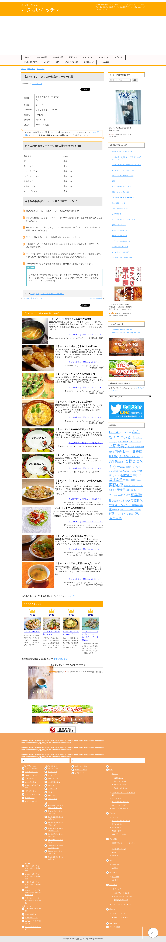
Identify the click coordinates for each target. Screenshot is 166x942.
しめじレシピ (52, 799)
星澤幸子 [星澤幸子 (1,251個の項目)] (116, 480)
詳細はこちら (115, 136)
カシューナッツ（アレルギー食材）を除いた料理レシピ (33, 892)
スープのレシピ (30, 778)
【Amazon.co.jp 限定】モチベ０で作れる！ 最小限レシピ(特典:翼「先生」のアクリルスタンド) (120, 307)
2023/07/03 (54, 338)
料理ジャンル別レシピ (82, 766)
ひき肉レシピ (52, 789)
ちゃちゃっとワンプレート (52, 293)
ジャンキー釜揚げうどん (120, 208)
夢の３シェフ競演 (120, 785)
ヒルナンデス (87, 57)
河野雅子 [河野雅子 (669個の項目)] (120, 489)
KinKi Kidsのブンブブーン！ (121, 904)
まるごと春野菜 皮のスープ (121, 187)
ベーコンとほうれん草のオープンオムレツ (126, 165)
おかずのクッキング (119, 849)
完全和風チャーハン (119, 203)
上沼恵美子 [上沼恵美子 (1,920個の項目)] (118, 446)
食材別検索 (113, 923)
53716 (61, 672)
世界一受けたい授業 (119, 834)
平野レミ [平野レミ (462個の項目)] (137, 475)
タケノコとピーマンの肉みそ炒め (123, 170)
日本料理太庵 (93, 338)
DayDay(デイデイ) (31, 62)
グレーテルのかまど (119, 805)
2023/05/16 (70, 502)
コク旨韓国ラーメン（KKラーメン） (124, 197)
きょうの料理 (42, 57)
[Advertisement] (83, 35)
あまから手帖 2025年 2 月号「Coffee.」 (68, 665)
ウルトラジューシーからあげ (122, 258)
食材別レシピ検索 (81, 770)
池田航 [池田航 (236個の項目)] (111, 490)
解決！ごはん (118, 778)
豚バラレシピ (52, 772)
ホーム (23, 69)
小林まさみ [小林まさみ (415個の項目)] (130, 471)
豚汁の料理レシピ (31, 918)
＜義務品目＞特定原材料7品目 (122, 329)
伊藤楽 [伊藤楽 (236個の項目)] (137, 447)
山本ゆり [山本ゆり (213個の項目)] (118, 476)
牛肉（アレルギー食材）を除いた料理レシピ (33, 900)
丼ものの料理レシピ (32, 914)
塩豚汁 (114, 181)
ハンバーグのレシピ (32, 775)
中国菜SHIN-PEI (91, 504)
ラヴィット (118, 57)
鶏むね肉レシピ (53, 768)
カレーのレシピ (30, 782)
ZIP (57, 62)
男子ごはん (115, 877)
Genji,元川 (34, 293)
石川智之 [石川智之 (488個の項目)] (125, 500)
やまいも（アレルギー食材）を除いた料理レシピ (33, 884)
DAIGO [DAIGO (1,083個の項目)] (114, 432)
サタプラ (115, 868)
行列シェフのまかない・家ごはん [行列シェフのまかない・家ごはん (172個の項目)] (130, 509)
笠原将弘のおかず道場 (121, 893)
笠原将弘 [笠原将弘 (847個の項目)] (137, 500)
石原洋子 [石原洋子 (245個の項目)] (116, 501)
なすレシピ (52, 775)
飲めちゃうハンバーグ (119, 236)
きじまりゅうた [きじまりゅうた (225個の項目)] (126, 432)
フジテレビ (113, 885)
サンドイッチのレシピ (33, 794)
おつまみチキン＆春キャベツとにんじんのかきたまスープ (126, 158)
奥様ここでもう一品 (121, 917)
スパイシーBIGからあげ (120, 247)
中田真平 (100, 504)
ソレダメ (47, 62)
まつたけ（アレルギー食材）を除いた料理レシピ (33, 876)
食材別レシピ (88, 62)
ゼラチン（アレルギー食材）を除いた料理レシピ (33, 868)
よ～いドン (40, 69)
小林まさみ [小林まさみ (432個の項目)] (119, 471)
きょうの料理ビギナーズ (120, 802)
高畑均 (101, 423)
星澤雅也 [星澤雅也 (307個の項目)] (127, 480)
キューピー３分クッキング (121, 821)
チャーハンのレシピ (32, 768)
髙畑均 (101, 338)
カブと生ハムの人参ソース (121, 241)
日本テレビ (113, 813)
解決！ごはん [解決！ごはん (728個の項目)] (118, 513)
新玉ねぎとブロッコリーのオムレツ (124, 219)
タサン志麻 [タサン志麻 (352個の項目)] (123, 441)
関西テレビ (31, 69)
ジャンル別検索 (114, 927)
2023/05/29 (63, 446)
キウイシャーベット (119, 225)
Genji (94, 132)
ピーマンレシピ (53, 778)
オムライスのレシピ (32, 801)
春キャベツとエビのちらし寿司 (122, 176)
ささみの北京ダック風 (33, 298)
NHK (111, 770)
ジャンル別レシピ (71, 62)
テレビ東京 (113, 872)
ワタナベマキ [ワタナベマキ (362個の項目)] (135, 441)
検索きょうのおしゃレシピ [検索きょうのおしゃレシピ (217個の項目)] (133, 486)
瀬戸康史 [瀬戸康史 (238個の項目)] (117, 495)
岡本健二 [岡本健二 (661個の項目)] (126, 475)
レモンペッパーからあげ (120, 252)
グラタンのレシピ (31, 772)
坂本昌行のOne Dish (121, 900)
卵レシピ (51, 792)
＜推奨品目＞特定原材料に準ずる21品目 (126, 332)
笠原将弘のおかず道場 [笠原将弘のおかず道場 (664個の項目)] (123, 505)
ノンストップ (103, 57)
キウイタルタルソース (119, 230)
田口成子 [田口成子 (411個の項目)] (125, 495)
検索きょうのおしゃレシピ (123, 896)
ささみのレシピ (61, 659)
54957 (118, 313)
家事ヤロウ (73, 57)
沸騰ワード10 (116, 831)
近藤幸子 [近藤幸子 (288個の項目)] (131, 514)
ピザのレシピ (29, 798)
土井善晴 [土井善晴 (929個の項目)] (135, 451)
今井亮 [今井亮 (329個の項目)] (131, 446)
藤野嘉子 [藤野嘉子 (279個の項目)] (115, 510)
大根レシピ (52, 795)
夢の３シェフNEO (120, 781)
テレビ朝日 (113, 839)
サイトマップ (79, 773)
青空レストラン (117, 824)
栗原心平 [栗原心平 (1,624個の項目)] (116, 485)
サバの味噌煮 (116, 214)
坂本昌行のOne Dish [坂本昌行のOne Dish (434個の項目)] (129, 456)
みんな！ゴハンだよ (121, 788)
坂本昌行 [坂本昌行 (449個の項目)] (113, 456)
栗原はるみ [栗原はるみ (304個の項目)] (136, 480)
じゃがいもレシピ (54, 782)
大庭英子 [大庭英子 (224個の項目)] (121, 462)
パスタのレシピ (30, 791)
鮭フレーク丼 (96, 298)
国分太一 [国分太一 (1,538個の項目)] (122, 451)
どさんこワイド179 (118, 913)
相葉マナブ (115, 852)
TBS (110, 860)
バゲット (115, 817)
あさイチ (28, 57)
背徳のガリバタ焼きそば (120, 192)
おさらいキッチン (40, 9)
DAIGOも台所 (58, 57)
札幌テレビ (113, 909)
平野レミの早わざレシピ (120, 808)
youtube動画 (104, 62)
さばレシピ (52, 785)
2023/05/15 (70, 525)
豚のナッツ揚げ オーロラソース (123, 151)
